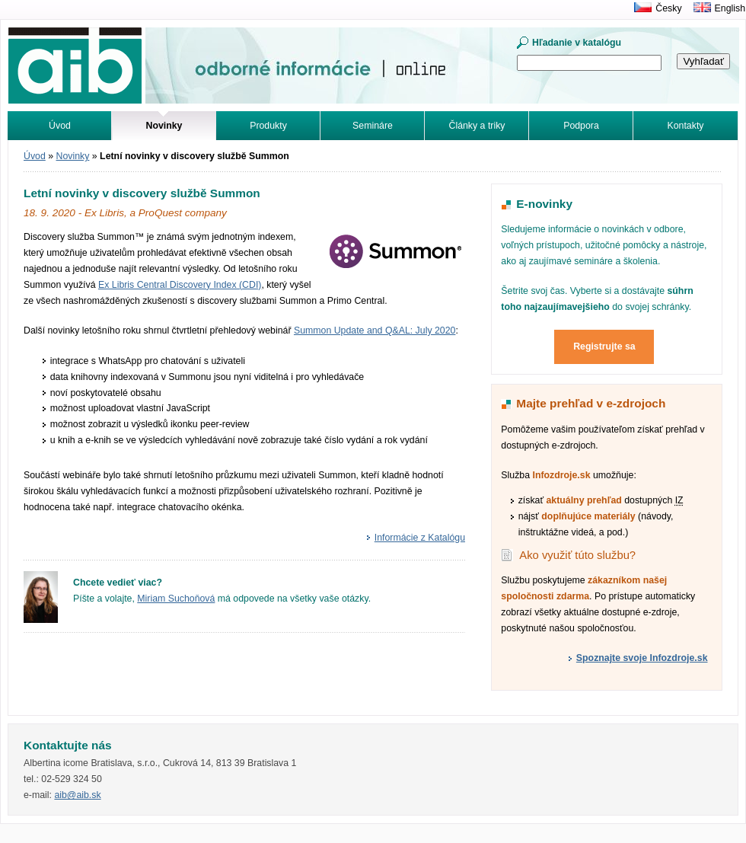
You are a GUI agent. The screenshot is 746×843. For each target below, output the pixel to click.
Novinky (73, 156)
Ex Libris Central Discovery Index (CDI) (179, 284)
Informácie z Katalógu (420, 537)
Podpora (581, 125)
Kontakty (686, 125)
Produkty (268, 125)
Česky (668, 8)
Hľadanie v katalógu (576, 42)
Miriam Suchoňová (176, 598)
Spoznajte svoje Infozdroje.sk (642, 658)
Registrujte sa (604, 346)
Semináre (372, 125)
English (730, 8)
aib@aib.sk (77, 795)
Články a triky (477, 125)
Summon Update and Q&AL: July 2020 (374, 330)
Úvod (60, 125)
